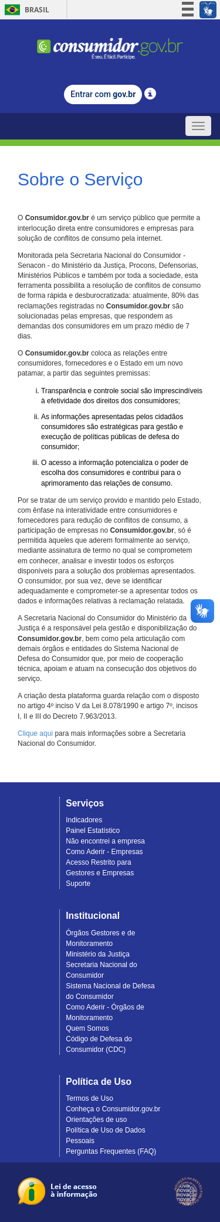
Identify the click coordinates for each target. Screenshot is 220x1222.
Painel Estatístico (93, 830)
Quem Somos (87, 1028)
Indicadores (84, 820)
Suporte (78, 883)
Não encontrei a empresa (105, 841)
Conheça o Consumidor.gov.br (113, 1109)
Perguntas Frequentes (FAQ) (111, 1151)
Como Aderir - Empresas (104, 852)
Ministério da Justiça (98, 954)
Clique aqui (35, 733)
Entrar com (103, 94)
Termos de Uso (89, 1098)
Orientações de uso (96, 1119)
